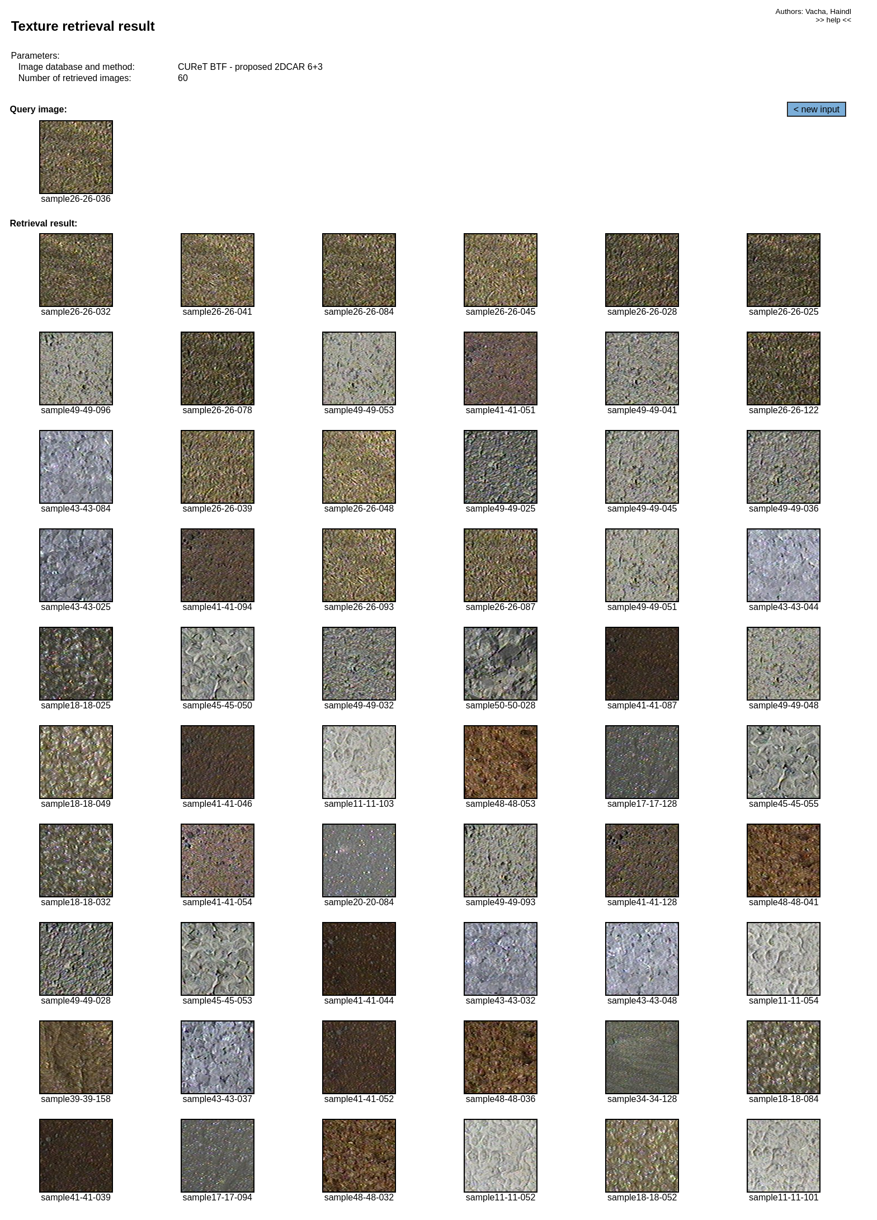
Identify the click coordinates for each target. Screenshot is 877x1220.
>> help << (833, 20)
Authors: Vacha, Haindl (813, 11)
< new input (817, 109)
